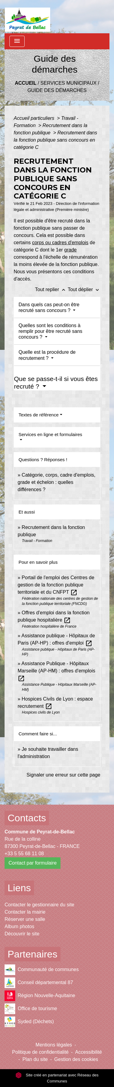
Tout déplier (84, 289)
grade (70, 249)
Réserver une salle (25, 919)
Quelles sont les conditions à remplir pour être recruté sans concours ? (50, 331)
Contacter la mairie (25, 912)
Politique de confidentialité (40, 1052)
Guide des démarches (57, 90)
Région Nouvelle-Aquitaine (40, 995)
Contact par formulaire (33, 862)
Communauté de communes (42, 969)
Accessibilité (88, 1052)
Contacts (27, 818)
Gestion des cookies (76, 1059)
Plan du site (35, 1059)
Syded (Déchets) (29, 1021)
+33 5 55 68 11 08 (24, 853)
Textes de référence (39, 414)
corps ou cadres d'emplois (60, 242)
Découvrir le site (22, 933)
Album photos (19, 926)
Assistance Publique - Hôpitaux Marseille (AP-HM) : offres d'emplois (56, 671)
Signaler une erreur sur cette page (63, 774)
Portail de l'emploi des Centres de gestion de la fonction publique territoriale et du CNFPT (56, 585)
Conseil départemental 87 (39, 982)
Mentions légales (54, 1044)
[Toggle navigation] (17, 41)
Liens (19, 887)
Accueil (25, 83)
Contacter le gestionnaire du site (39, 904)
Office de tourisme (31, 1008)
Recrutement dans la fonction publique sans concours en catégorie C (55, 140)
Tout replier (51, 289)
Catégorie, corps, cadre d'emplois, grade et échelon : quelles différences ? (56, 482)
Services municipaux (68, 83)
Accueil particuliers (35, 118)
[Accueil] (27, 16)
